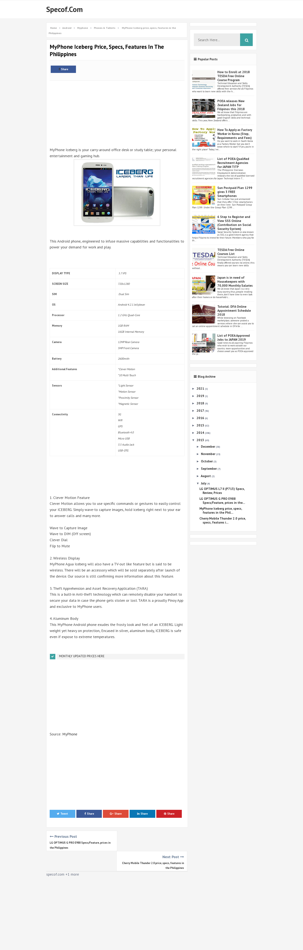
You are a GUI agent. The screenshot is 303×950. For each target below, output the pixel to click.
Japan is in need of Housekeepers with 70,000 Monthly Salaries (235, 282)
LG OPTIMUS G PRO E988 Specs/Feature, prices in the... (222, 501)
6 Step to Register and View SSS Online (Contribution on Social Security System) (234, 223)
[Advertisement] (117, 111)
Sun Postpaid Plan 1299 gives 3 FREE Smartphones (234, 192)
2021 (201, 389)
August (206, 476)
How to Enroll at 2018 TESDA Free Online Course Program (233, 76)
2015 (201, 425)
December (208, 447)
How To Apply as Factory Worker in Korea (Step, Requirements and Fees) (234, 134)
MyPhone (69, 734)
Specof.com (64, 9)
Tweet (62, 813)
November (208, 454)
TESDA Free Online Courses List (230, 252)
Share (63, 69)
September (209, 469)
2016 (201, 418)
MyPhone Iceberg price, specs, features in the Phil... (220, 511)
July (204, 483)
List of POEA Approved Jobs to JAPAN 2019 (233, 338)
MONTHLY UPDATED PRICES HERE (82, 656)
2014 (201, 433)
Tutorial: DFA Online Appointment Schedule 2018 (234, 311)
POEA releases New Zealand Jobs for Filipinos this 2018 (231, 105)
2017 (201, 411)
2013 (201, 440)
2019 (201, 396)
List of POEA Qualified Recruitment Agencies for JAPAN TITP (233, 163)
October (207, 461)
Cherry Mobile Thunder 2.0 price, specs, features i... (222, 520)
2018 (201, 403)
